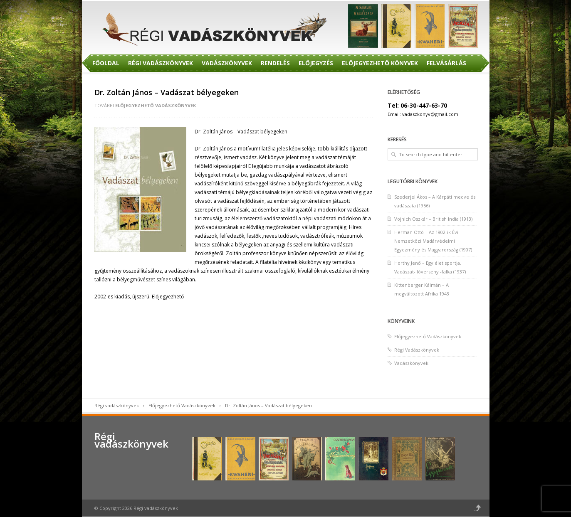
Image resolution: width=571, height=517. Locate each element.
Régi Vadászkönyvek (160, 63)
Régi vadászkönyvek (116, 405)
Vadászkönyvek (227, 63)
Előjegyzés (316, 63)
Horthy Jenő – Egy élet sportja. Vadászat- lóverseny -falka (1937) (430, 267)
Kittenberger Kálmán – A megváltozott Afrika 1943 (421, 289)
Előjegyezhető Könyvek (380, 63)
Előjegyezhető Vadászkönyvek (155, 105)
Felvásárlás (446, 63)
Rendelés (275, 63)
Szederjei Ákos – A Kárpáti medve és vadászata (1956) (434, 201)
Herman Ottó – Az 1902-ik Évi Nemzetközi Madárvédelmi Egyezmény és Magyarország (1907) (433, 241)
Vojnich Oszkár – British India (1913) (433, 219)
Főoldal (105, 63)
